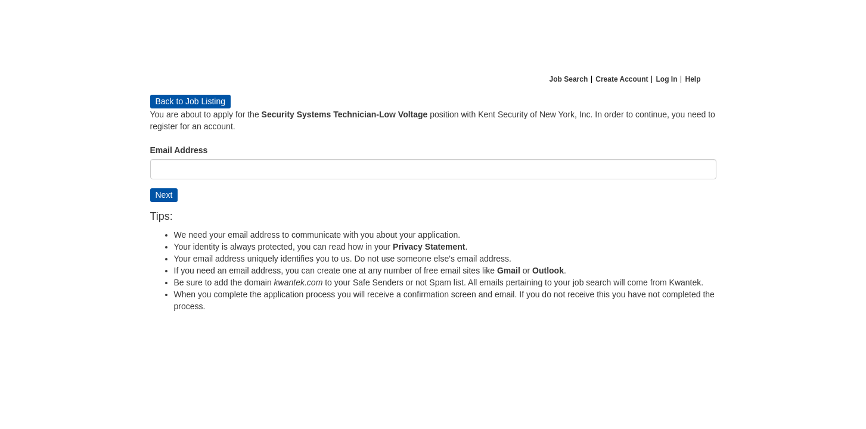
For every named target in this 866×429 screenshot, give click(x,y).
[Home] (433, 35)
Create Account (621, 79)
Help (692, 79)
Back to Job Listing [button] (191, 101)
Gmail (508, 270)
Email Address (179, 150)
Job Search (569, 79)
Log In (666, 79)
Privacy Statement (429, 246)
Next (164, 195)
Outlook (548, 270)
